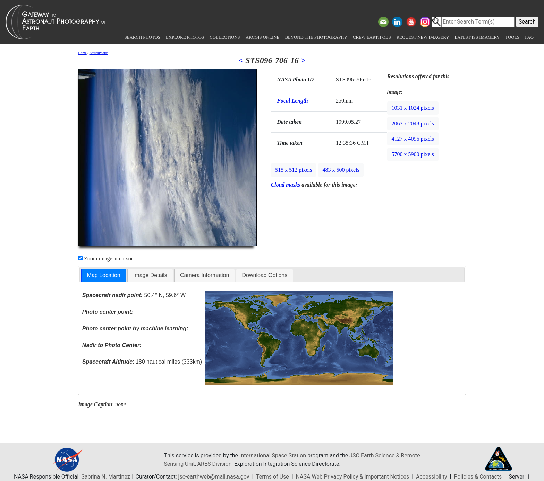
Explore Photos (185, 37)
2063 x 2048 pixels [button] (413, 123)
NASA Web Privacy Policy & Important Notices (352, 476)
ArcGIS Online (263, 37)
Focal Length (292, 101)
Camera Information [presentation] (204, 275)
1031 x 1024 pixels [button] (413, 108)
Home (82, 53)
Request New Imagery (423, 37)
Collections (225, 37)
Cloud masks (285, 185)
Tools (512, 37)
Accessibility (431, 476)
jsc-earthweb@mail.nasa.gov (213, 476)
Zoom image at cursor (105, 258)
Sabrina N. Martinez (105, 476)
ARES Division (214, 464)
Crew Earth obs (372, 37)
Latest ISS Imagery (477, 37)
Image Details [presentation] (150, 275)
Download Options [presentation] (264, 275)
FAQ (529, 37)
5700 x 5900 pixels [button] (413, 154)
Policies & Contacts (478, 476)
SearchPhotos (99, 53)
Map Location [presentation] (103, 275)
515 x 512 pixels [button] (293, 170)
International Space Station (272, 455)
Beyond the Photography (316, 37)
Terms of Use (272, 476)
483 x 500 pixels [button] (340, 170)
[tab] (103, 275)
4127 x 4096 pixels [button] (413, 139)
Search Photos (142, 37)
